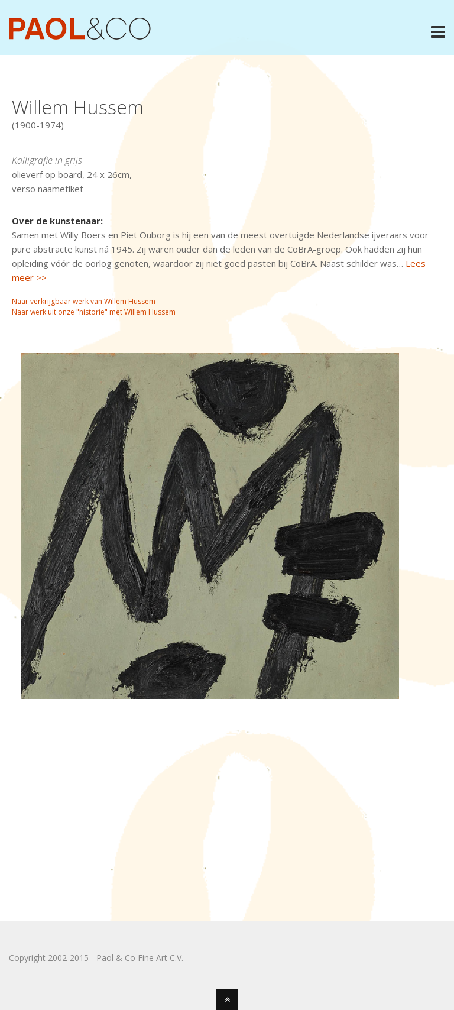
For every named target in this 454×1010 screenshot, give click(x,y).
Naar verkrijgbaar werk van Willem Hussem (83, 301)
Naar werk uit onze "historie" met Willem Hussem (94, 312)
